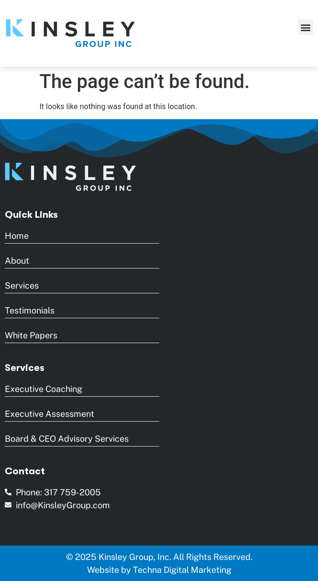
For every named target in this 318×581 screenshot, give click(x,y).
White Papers (31, 335)
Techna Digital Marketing (182, 570)
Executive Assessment (49, 414)
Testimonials (30, 310)
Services (22, 285)
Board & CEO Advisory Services (67, 439)
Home (17, 236)
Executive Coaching (43, 389)
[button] (305, 27)
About (17, 261)
